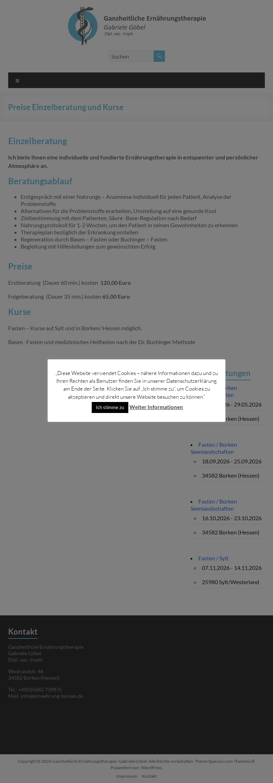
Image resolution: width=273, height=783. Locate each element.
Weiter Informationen (156, 407)
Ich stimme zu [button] (110, 407)
